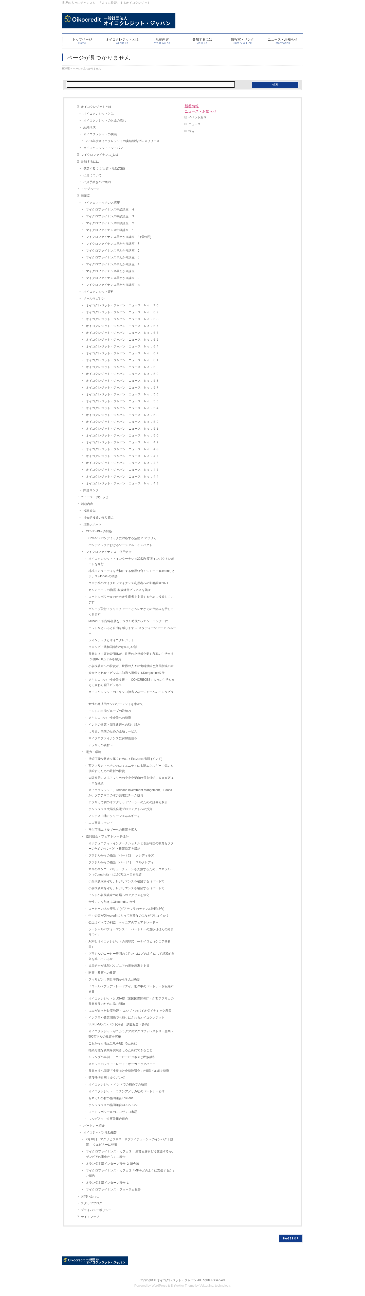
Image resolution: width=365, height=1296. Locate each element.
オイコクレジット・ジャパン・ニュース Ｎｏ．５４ (122, 408)
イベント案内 (197, 117)
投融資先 (89, 511)
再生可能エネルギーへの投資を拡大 (112, 829)
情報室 (85, 196)
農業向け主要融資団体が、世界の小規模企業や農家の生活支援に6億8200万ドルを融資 (131, 656)
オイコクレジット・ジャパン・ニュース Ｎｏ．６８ (122, 319)
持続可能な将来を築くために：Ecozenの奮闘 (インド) (125, 759)
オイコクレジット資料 (98, 291)
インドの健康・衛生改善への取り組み (114, 724)
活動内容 (87, 504)
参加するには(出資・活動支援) (104, 168)
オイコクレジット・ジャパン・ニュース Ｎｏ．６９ (122, 312)
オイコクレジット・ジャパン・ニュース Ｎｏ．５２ (122, 422)
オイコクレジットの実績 (100, 134)
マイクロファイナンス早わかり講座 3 (112, 271)
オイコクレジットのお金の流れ (104, 120)
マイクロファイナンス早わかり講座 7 (112, 244)
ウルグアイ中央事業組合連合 (108, 1118)
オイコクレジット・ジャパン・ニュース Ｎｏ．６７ (122, 326)
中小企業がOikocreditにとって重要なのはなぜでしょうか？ (128, 915)
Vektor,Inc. (206, 1285)
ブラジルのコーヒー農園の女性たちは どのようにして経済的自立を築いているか (131, 956)
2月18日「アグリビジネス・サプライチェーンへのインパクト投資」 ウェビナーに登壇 (129, 1141)
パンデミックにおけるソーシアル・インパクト (120, 545)
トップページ (90, 189)
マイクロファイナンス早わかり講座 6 (112, 250)
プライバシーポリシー (96, 1210)
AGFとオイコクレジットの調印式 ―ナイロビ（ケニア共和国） (129, 944)
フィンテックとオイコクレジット (111, 640)
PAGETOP (291, 1238)
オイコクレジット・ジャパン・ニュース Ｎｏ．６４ (122, 346)
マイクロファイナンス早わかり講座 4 (112, 264)
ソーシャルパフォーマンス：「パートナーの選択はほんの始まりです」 (131, 931)
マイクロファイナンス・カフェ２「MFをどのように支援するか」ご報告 (130, 1173)
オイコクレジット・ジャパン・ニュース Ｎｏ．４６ (122, 463)
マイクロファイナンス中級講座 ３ (110, 216)
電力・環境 (93, 752)
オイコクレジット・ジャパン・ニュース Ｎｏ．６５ (122, 339)
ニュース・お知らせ (94, 497)
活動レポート (92, 524)
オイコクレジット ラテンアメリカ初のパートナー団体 (126, 1091)
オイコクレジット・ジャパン (103, 148)
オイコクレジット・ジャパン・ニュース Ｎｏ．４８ (122, 449)
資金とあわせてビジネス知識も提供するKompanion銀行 (126, 673)
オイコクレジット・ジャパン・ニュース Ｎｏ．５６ (122, 394)
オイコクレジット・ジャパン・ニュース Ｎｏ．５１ (122, 428)
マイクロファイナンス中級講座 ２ (110, 223)
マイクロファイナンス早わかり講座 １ (113, 285)
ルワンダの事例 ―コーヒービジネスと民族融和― (123, 1057)
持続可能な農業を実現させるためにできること (120, 1050)
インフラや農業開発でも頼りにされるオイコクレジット (126, 1017)
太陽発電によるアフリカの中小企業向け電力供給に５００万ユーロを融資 (131, 780)
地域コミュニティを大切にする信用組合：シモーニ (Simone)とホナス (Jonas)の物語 (131, 573)
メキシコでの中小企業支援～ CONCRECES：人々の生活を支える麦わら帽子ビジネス (131, 682)
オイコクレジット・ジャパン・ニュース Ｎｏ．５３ (122, 415)
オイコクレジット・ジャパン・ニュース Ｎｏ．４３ (122, 483)
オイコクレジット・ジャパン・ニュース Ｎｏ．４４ (122, 476)
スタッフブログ (91, 1203)
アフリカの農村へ (100, 745)
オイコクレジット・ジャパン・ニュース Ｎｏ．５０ (122, 435)
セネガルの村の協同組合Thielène (111, 1098)
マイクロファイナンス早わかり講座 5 (112, 257)
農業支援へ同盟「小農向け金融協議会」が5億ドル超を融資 (128, 1071)
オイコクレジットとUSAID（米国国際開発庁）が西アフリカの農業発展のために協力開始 (131, 1001)
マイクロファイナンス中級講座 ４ (110, 209)
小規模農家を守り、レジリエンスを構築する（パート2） (127, 881)
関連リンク (91, 490)
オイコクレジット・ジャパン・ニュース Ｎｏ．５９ (122, 374)
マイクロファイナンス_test (99, 154)
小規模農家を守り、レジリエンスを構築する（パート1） (127, 888)
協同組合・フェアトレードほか (107, 836)
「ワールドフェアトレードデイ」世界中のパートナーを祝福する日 (131, 989)
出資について (92, 175)
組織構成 (89, 127)
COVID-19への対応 (99, 531)
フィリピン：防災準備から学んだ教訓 (114, 979)
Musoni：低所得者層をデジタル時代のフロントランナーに (128, 621)
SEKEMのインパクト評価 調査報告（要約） (119, 1024)
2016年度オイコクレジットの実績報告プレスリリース (123, 141)
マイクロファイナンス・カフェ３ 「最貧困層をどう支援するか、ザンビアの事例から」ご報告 (130, 1154)
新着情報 (192, 106)
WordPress (159, 1285)
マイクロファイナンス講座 (101, 202)
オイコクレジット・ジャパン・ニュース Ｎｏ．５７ (122, 387)
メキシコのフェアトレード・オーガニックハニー (121, 1064)
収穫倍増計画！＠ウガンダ (106, 1077)
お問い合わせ (90, 1196)
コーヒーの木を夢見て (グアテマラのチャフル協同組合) (126, 908)
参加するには (90, 161)
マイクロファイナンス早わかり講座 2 (112, 278)
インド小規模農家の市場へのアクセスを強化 (118, 895)
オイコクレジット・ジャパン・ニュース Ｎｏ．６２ (122, 353)
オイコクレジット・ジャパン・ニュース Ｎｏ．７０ (122, 305)
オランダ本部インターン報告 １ (107, 1182)
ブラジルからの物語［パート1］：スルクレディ (121, 862)
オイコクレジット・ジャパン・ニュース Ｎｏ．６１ (122, 360)
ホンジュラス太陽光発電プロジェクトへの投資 (121, 809)
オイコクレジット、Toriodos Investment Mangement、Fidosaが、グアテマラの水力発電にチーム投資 (130, 792)
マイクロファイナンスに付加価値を (112, 738)
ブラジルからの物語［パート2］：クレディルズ (121, 855)
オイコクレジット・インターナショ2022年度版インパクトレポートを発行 (131, 561)
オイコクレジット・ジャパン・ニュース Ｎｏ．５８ (122, 380)
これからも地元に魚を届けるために (112, 1043)
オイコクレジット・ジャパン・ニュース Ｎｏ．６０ (122, 367)
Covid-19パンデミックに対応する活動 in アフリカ (122, 538)
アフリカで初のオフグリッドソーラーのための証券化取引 (128, 802)
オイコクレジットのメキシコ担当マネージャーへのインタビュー (131, 694)
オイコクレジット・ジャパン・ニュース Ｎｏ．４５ (122, 469)
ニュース (194, 124)
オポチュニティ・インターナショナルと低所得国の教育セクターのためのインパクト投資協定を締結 (131, 846)
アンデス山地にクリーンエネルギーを (114, 816)
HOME (66, 68)
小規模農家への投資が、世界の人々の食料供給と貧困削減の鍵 (131, 666)
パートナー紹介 (94, 1125)
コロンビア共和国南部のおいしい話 (112, 647)
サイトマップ (90, 1217)
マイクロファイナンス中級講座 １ (110, 230)
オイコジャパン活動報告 (100, 1132)
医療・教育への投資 (102, 972)
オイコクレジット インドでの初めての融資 (117, 1084)
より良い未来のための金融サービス (112, 731)
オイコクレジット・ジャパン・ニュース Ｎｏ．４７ (122, 456)
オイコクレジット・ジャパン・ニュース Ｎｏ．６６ (122, 333)
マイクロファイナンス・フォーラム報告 (113, 1189)
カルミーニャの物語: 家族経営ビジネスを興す (119, 590)
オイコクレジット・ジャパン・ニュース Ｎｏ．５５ (122, 401)
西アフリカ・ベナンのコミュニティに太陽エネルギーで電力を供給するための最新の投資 (131, 768)
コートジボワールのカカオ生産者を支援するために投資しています (131, 599)
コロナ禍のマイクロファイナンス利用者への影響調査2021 (128, 583)
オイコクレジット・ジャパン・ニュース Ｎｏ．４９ (122, 442)
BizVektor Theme (183, 1285)
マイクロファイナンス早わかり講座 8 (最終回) (118, 237)
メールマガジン (94, 298)
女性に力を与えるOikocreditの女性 (112, 902)
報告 (191, 131)
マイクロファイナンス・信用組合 (109, 552)
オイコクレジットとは (96, 107)
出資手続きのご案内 (97, 182)
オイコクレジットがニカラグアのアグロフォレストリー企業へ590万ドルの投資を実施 (131, 1033)
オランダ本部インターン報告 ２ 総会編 (112, 1163)
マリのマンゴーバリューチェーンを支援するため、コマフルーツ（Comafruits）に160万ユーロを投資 (131, 871)
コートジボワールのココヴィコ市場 (112, 1112)
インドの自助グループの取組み (109, 711)
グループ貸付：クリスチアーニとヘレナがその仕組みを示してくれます (131, 611)
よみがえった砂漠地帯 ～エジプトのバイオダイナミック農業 (129, 1010)
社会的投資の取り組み (98, 517)
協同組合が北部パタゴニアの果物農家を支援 (118, 966)
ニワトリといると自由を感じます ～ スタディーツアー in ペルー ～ (132, 630)
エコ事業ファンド (100, 823)
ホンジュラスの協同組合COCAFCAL (113, 1105)
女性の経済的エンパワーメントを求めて (115, 704)
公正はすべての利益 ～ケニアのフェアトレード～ (123, 922)
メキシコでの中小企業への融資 (109, 718)
